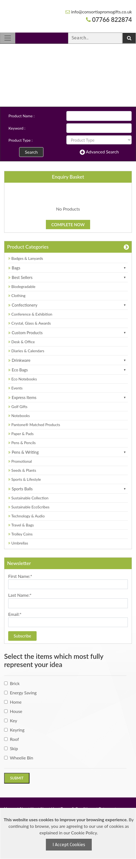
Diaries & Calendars (26, 350)
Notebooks (19, 415)
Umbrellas (18, 543)
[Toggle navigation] (7, 38)
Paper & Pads (21, 433)
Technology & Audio (26, 516)
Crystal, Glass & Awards (29, 323)
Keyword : (16, 128)
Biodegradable (22, 286)
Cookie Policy (84, 832)
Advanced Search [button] (99, 152)
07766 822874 (109, 19)
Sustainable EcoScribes (28, 507)
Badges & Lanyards (25, 258)
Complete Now (68, 224)
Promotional (20, 461)
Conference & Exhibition (30, 314)
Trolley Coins (21, 534)
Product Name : (21, 115)
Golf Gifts (17, 406)
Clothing (16, 295)
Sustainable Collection (28, 498)
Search (31, 152)
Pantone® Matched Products (34, 424)
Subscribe (22, 635)
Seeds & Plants (22, 470)
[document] (68, 833)
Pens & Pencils (22, 442)
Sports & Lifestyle (24, 479)
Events (15, 388)
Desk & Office (21, 341)
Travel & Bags (21, 525)
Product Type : (20, 140)
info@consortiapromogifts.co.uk (99, 11)
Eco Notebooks (22, 379)
